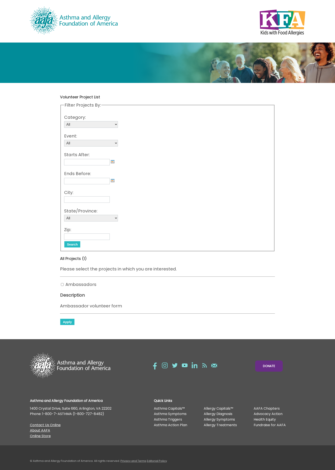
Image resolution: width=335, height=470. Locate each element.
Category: (75, 117)
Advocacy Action (268, 413)
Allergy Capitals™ (218, 408)
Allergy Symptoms (219, 419)
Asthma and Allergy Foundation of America (99, 20)
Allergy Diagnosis (218, 413)
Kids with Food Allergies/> (236, 21)
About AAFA (40, 430)
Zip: (67, 230)
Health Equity (265, 419)
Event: (70, 136)
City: (68, 192)
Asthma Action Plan (170, 425)
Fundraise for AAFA (270, 425)
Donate (269, 366)
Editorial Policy (157, 461)
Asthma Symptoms (170, 413)
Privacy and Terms (133, 461)
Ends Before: (77, 174)
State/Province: (80, 211)
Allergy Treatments (220, 425)
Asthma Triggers (168, 419)
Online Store (40, 435)
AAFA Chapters (267, 408)
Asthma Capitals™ (169, 408)
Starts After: (77, 155)
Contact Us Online (45, 425)
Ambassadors (80, 284)
